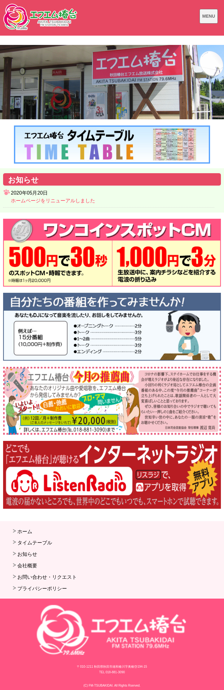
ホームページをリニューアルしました (53, 200)
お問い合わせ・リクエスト (47, 577)
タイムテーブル (34, 542)
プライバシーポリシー (42, 588)
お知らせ (27, 554)
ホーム (24, 531)
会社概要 (27, 565)
